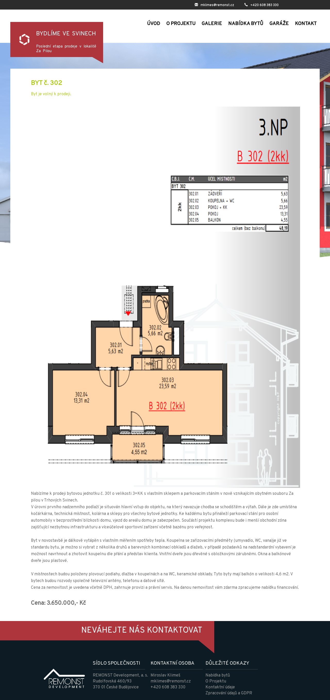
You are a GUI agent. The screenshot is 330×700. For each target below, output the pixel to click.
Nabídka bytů (217, 675)
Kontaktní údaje (220, 687)
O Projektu (215, 681)
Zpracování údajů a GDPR (228, 693)
